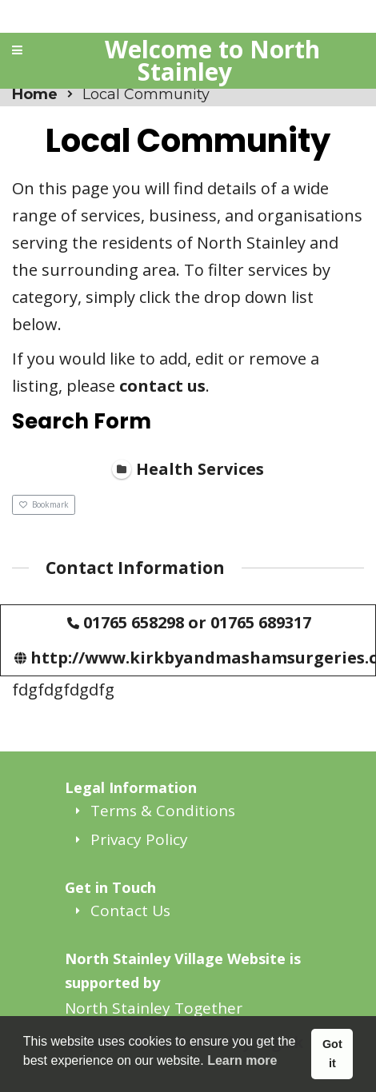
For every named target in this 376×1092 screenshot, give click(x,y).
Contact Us (130, 910)
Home (35, 94)
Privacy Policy (139, 839)
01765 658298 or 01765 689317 (197, 621)
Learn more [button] (242, 1060)
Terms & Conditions (162, 810)
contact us (162, 386)
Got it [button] (332, 1054)
